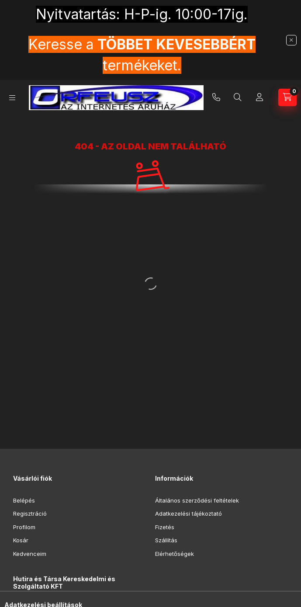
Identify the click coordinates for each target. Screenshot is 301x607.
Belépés (24, 500)
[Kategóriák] (12, 98)
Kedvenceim (29, 553)
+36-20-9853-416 (216, 97)
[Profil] (259, 97)
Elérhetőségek (174, 553)
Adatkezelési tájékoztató (188, 513)
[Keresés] (237, 97)
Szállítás (166, 540)
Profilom (24, 527)
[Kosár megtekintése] (287, 97)
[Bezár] (291, 40)
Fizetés (164, 527)
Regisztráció (30, 513)
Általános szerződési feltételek (197, 500)
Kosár (20, 540)
